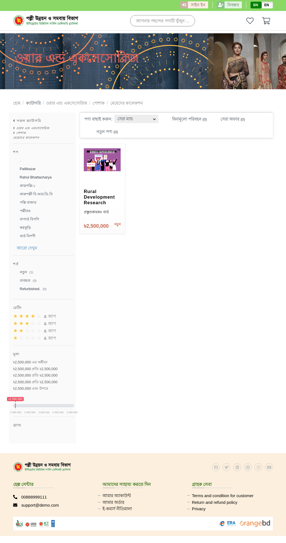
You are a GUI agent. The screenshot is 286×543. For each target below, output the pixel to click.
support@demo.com (36, 505)
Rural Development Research (99, 197)
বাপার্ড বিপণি (26, 219)
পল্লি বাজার (24, 202)
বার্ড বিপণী (24, 236)
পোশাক (98, 103)
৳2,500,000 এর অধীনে (30, 362)
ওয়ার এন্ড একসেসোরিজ (66, 103)
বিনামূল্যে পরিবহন (186, 119)
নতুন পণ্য (104, 132)
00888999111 (30, 497)
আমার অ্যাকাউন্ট (117, 495)
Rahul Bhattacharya (32, 177)
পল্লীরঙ (22, 210)
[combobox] (137, 117)
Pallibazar (24, 168)
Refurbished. (29, 289)
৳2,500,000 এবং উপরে (30, 388)
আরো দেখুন (27, 248)
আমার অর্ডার (113, 502)
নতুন (23, 272)
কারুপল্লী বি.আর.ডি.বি (33, 194)
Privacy (199, 509)
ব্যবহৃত (25, 280)
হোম (16, 103)
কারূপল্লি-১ (24, 185)
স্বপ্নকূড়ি (22, 227)
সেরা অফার (229, 119)
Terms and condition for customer (223, 495)
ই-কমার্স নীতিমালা (117, 509)
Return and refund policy (214, 502)
